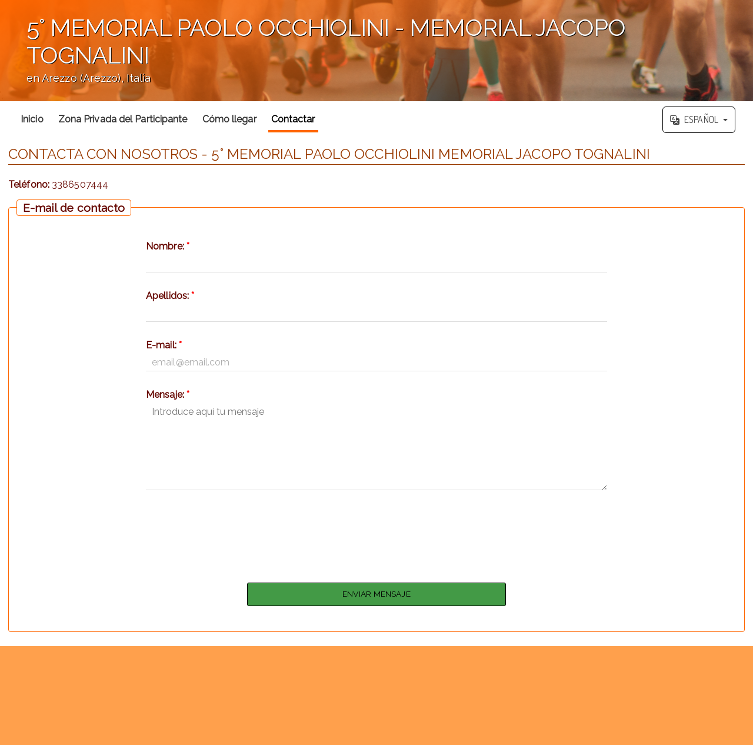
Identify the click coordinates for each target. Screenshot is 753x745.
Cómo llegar (229, 119)
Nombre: (167, 246)
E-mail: (164, 345)
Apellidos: (170, 295)
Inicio (32, 119)
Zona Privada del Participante (123, 119)
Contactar (293, 119)
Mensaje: (167, 394)
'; (376, 50)
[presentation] (376, 533)
